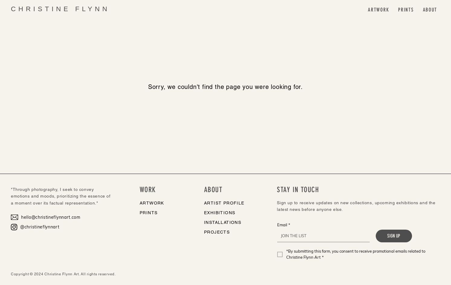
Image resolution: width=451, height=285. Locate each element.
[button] (378, 10)
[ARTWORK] (165, 203)
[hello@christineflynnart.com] (48, 217)
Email (283, 224)
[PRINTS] (165, 213)
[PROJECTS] (233, 232)
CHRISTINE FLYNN (60, 9)
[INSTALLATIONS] (233, 222)
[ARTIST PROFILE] (233, 203)
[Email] (321, 236)
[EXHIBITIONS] (233, 213)
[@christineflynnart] (48, 227)
